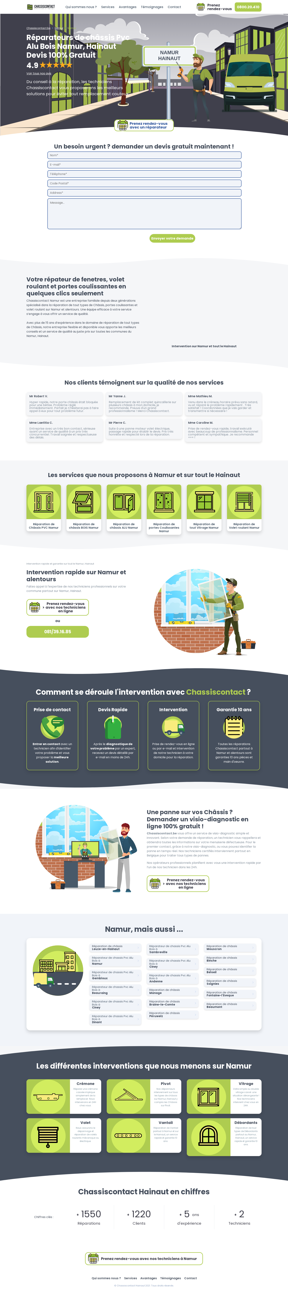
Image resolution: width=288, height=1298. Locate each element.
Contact (174, 7)
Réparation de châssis (116, 947)
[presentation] (75, 238)
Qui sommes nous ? (81, 7)
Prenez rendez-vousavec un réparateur (142, 125)
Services (107, 7)
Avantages (127, 7)
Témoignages (152, 7)
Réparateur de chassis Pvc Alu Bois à (116, 961)
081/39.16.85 (57, 632)
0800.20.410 (248, 7)
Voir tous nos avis (38, 73)
